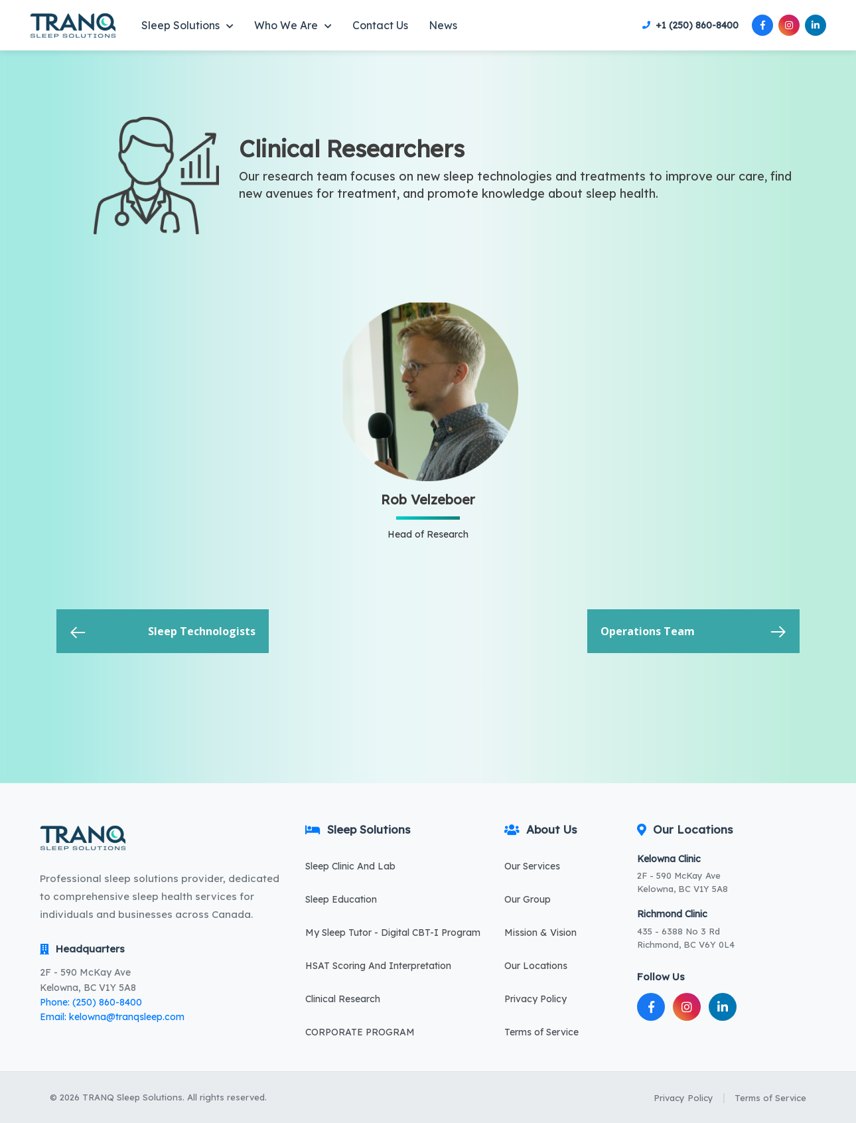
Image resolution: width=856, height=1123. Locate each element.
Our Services (532, 866)
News (443, 25)
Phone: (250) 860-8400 (91, 1002)
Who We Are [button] (293, 25)
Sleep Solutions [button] (187, 25)
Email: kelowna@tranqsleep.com (112, 1017)
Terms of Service (541, 1032)
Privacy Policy (535, 999)
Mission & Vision (540, 932)
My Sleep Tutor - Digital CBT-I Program (392, 932)
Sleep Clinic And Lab (350, 866)
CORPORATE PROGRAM (360, 1032)
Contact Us (380, 25)
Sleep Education (341, 899)
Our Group (527, 899)
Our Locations (535, 966)
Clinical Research (342, 999)
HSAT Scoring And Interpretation (378, 966)
